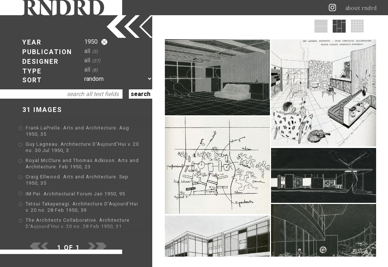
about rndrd (361, 8)
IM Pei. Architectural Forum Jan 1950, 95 (75, 194)
